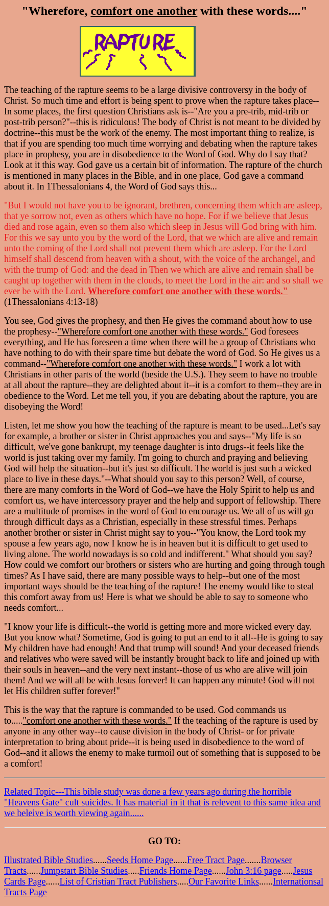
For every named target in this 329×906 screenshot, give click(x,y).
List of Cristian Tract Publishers (118, 881)
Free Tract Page (216, 860)
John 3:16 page (253, 871)
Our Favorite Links (224, 881)
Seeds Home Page (140, 860)
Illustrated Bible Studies (48, 860)
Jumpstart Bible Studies (84, 871)
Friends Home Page (175, 871)
